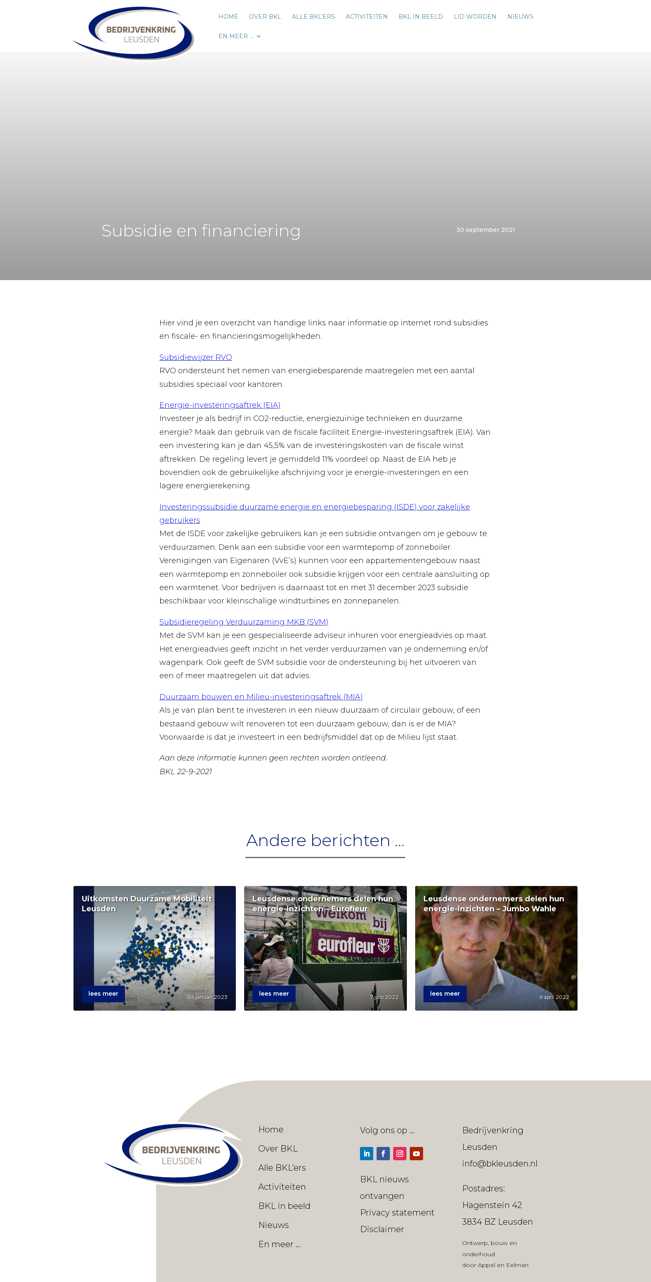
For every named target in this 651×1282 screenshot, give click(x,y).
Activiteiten (367, 17)
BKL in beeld (421, 17)
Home (228, 17)
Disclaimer (382, 1229)
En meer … (235, 36)
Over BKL (265, 17)
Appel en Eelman (503, 1265)
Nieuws (520, 17)
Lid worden (475, 17)
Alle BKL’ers (313, 17)
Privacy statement (397, 1213)
